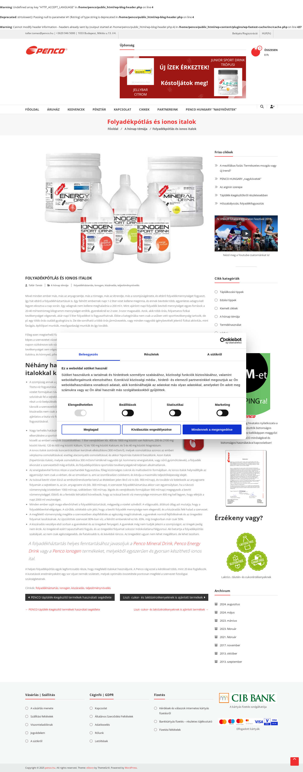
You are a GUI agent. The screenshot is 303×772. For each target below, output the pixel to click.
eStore (90, 767)
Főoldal (32, 109)
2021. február (228, 637)
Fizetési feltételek (170, 730)
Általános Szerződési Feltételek (114, 716)
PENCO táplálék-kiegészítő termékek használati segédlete (71, 597)
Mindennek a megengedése (212, 429)
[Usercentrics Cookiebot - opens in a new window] (223, 340)
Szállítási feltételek (42, 716)
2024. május (227, 612)
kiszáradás (110, 285)
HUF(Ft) (266, 33)
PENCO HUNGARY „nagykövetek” (240, 179)
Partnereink (167, 109)
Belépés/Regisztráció (245, 33)
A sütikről (36, 741)
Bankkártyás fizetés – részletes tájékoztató (185, 721)
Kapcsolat (122, 109)
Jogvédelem (38, 733)
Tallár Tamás (35, 285)
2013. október (228, 653)
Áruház (53, 109)
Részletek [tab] (151, 354)
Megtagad (91, 429)
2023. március (228, 620)
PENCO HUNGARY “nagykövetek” (211, 109)
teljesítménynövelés (128, 285)
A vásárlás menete (42, 708)
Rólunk (99, 733)
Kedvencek (76, 109)
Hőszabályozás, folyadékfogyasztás (242, 203)
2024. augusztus (230, 604)
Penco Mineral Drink (152, 543)
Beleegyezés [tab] (88, 354)
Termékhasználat (230, 325)
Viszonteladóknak (42, 725)
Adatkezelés (102, 725)
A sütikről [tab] (214, 354)
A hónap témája (59, 285)
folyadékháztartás (83, 285)
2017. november (230, 645)
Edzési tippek (228, 300)
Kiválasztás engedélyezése (151, 429)
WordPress (131, 767)
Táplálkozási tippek (232, 292)
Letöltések (101, 741)
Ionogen (99, 285)
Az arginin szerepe (231, 187)
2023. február (228, 629)
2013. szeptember (231, 662)
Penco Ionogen (66, 551)
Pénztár (99, 109)
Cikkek (144, 109)
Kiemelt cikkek (229, 308)
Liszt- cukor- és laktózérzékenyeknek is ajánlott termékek (163, 597)
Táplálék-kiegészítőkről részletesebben (244, 195)
